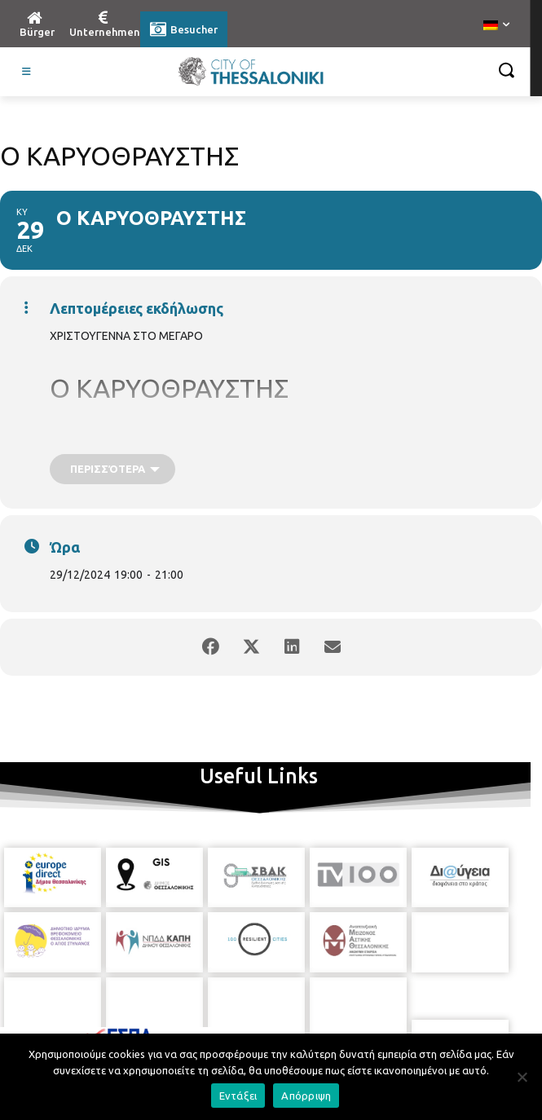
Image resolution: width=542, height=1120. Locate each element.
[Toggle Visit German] (27, 71)
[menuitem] (496, 26)
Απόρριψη (306, 1095)
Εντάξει (238, 1095)
